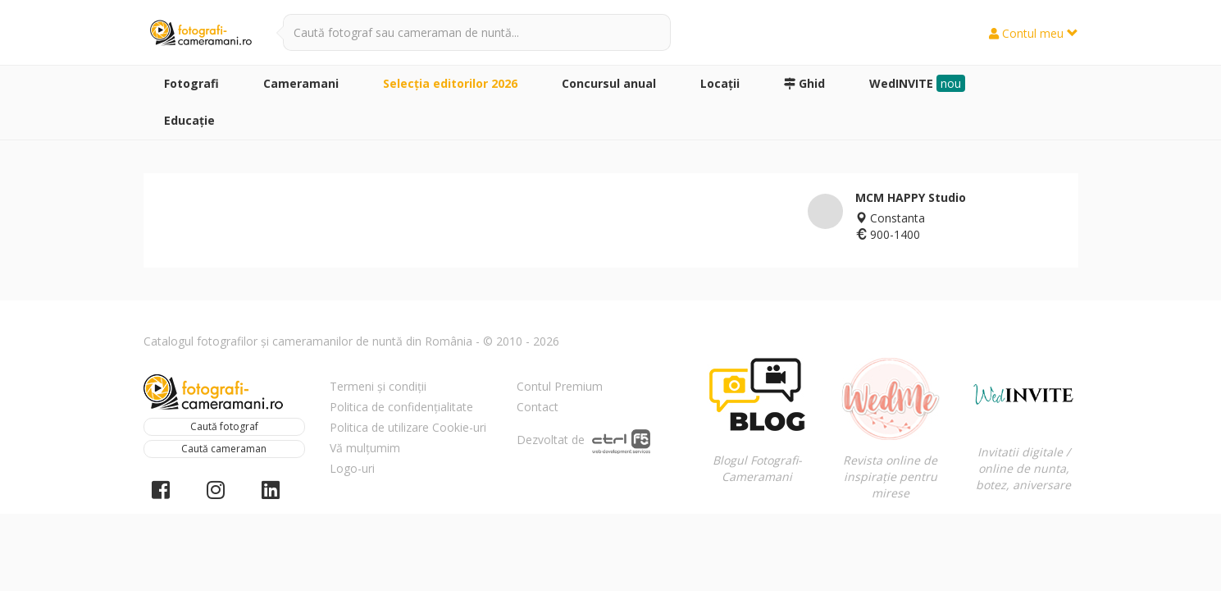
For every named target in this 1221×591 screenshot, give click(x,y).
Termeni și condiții (378, 386)
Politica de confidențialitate (401, 407)
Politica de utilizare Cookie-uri (408, 427)
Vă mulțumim (365, 448)
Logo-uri (352, 468)
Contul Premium (560, 386)
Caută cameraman (224, 449)
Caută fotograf (224, 426)
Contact (537, 407)
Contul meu (1033, 33)
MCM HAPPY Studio (910, 197)
